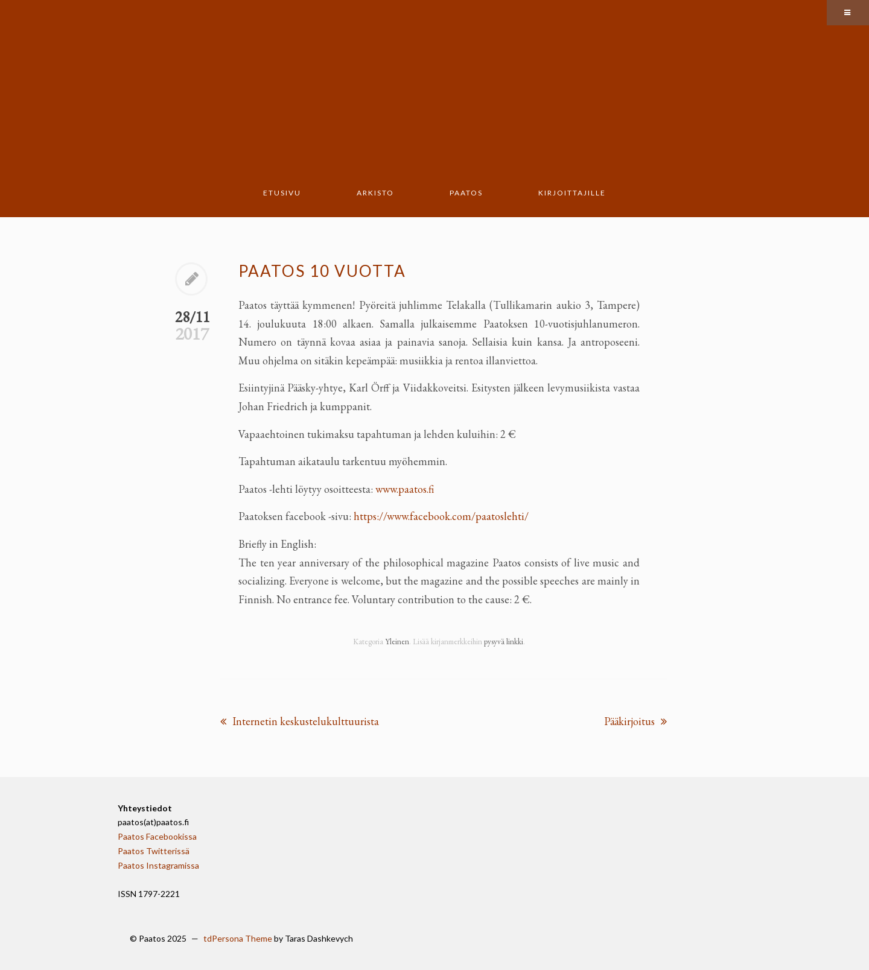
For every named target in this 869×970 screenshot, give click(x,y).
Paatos (466, 192)
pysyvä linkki (503, 641)
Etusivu (282, 192)
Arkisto (375, 192)
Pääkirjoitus (635, 721)
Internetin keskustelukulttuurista (299, 721)
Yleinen (397, 641)
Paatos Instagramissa (158, 865)
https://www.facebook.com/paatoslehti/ (441, 516)
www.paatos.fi (404, 489)
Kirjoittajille (572, 192)
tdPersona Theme (237, 938)
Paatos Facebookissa (157, 836)
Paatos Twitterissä (153, 851)
